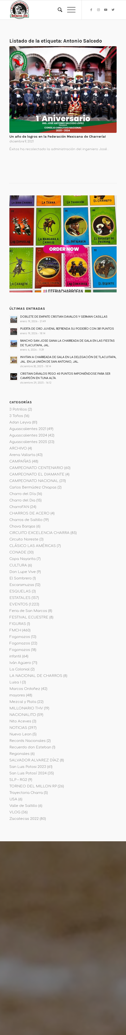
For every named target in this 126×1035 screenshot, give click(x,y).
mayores (17, 695)
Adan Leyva (20, 422)
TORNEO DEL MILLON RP (33, 786)
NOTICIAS (18, 728)
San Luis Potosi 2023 (27, 767)
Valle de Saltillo (23, 806)
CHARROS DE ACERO (29, 513)
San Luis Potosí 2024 (28, 773)
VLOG (14, 812)
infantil (15, 656)
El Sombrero (20, 578)
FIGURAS (17, 624)
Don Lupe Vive (22, 572)
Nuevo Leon (20, 734)
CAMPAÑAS (20, 461)
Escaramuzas (21, 585)
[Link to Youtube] (105, 9)
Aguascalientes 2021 (27, 429)
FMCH (15, 630)
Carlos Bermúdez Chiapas (33, 487)
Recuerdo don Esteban (30, 747)
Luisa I (15, 682)
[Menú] (69, 9)
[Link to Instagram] (98, 9)
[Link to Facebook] (91, 9)
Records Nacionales (27, 741)
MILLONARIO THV (26, 708)
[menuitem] (57, 9)
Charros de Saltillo (26, 520)
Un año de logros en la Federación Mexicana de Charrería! (57, 137)
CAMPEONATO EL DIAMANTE (36, 474)
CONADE (17, 552)
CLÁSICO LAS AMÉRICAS (32, 546)
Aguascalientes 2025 (28, 442)
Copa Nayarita (22, 559)
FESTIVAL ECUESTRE (28, 617)
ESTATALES (20, 598)
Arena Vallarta (22, 455)
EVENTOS (18, 604)
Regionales (19, 754)
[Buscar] (57, 9)
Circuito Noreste (23, 539)
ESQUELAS (20, 591)
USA (13, 799)
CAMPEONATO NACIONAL (33, 481)
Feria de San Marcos (28, 611)
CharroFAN (19, 507)
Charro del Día (22, 494)
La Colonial (19, 669)
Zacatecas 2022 (24, 819)
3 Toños (16, 416)
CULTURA (18, 565)
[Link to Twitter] (113, 9)
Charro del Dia (22, 500)
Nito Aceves (20, 721)
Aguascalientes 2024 (28, 435)
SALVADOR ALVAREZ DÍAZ (34, 760)
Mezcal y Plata (22, 702)
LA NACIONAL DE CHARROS (35, 676)
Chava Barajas (22, 526)
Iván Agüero (20, 663)
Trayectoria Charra (26, 793)
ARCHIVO (18, 448)
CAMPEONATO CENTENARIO (36, 468)
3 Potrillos (18, 409)
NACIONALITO (22, 715)
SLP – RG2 (18, 780)
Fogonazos (19, 637)
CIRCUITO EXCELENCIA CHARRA (39, 533)
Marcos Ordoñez (24, 689)
